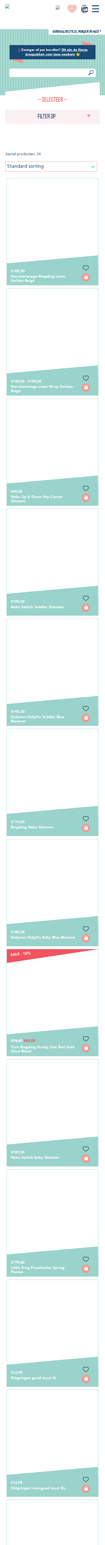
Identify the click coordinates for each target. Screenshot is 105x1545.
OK (50, 1540)
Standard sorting (51, 34)
